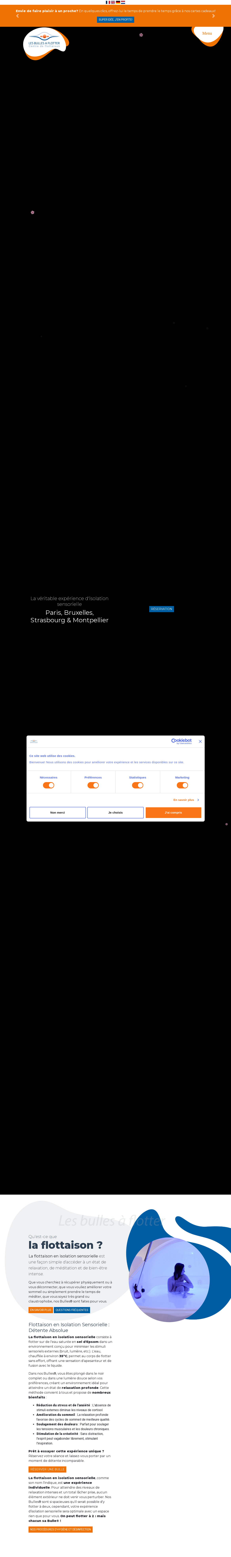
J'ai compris (173, 812)
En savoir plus (183, 799)
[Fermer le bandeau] (200, 741)
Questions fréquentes (72, 1310)
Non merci (57, 812)
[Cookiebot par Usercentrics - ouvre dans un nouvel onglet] (174, 741)
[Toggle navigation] (211, 41)
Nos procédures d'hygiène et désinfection (60, 1529)
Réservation (161, 609)
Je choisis (115, 812)
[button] (17, 16)
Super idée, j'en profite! (115, 19)
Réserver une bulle (47, 1469)
